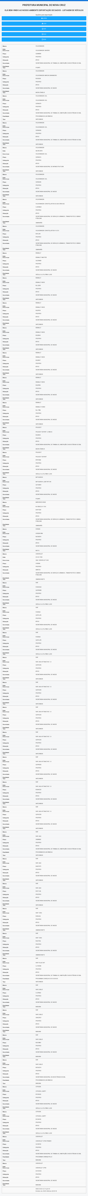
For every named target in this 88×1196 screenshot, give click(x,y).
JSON (44, 18)
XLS (44, 34)
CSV (44, 23)
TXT (44, 29)
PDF (44, 39)
